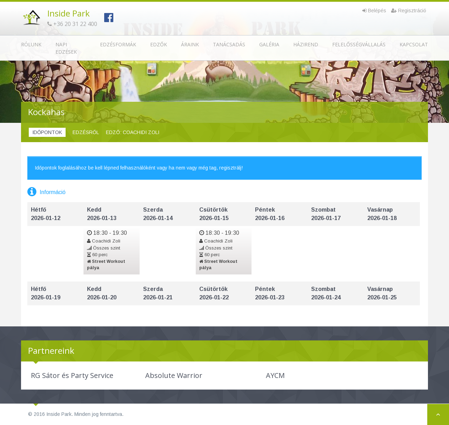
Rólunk (31, 44)
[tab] (47, 132)
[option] (72, 375)
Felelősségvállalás (359, 44)
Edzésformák (118, 44)
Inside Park (68, 13)
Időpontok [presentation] (47, 132)
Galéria (269, 44)
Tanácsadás (229, 44)
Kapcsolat (414, 44)
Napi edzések (66, 48)
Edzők (158, 44)
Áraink (190, 44)
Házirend (305, 44)
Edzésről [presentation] (86, 132)
